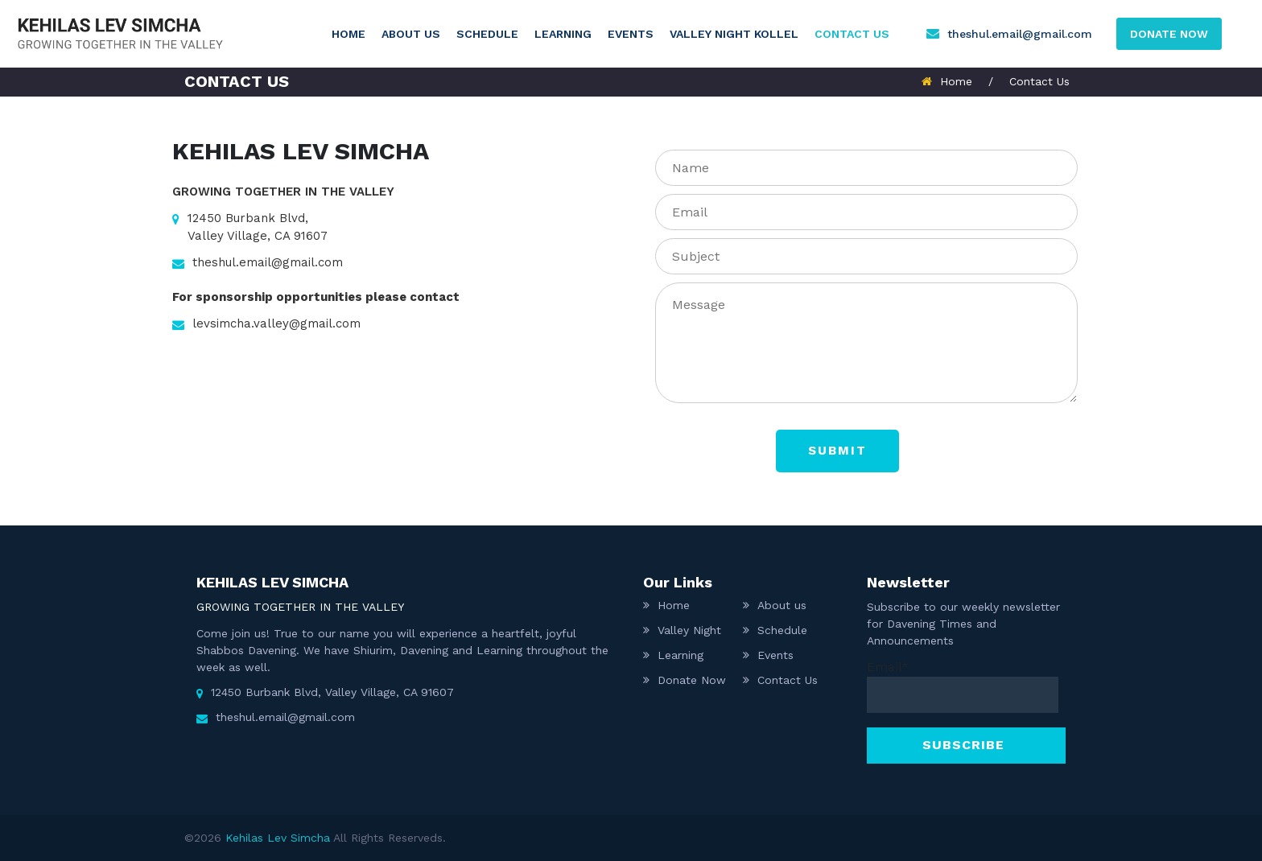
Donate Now (692, 680)
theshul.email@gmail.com (1019, 33)
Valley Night (689, 630)
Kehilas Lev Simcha (277, 837)
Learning (563, 33)
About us (410, 33)
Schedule (487, 33)
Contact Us (852, 33)
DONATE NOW (1169, 33)
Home (348, 33)
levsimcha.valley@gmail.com (266, 324)
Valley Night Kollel (734, 33)
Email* (962, 686)
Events (631, 33)
